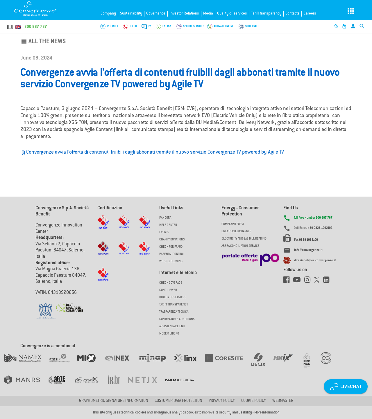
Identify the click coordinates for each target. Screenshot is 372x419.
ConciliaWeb (168, 290)
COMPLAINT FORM (232, 224)
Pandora (165, 218)
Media (208, 13)
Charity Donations (172, 239)
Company (108, 13)
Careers (310, 13)
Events (164, 232)
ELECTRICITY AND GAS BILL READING (244, 238)
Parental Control (171, 254)
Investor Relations (184, 13)
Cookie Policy (253, 401)
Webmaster (282, 401)
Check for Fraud (171, 247)
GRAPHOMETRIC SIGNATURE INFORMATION (113, 401)
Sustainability (131, 13)
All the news (43, 42)
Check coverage (170, 283)
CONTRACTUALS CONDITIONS (177, 319)
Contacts (292, 13)
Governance (155, 13)
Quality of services (232, 13)
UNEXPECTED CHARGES (236, 231)
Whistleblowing (171, 261)
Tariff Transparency (173, 304)
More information (267, 412)
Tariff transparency (266, 13)
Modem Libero (169, 333)
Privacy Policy (222, 401)
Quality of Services (172, 297)
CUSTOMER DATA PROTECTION (178, 401)
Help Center (168, 225)
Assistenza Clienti (172, 326)
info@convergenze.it (308, 250)
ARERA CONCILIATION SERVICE (240, 246)
